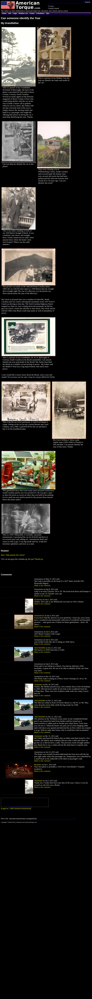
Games (32, 13)
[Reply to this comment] (42, 585)
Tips (47, 13)
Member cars (23, 13)
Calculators (40, 13)
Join (9, 13)
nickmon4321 (39, 616)
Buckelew (37, 765)
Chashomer (38, 600)
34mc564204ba (39, 648)
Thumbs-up (39, 559)
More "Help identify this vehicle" (13, 555)
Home (4, 13)
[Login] (3, 810)
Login (15, 13)
